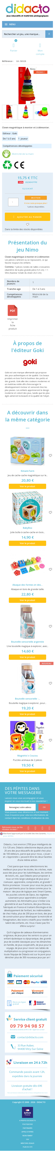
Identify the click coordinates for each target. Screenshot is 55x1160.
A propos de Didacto (27, 1120)
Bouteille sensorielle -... (27, 698)
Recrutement (28, 1136)
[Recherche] (49, 34)
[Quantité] (13, 202)
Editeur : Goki (10, 133)
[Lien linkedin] (49, 829)
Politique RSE (27, 1124)
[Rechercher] (26, 34)
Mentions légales (27, 1143)
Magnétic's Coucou (27, 755)
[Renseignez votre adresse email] (20, 807)
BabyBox (27, 527)
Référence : (8, 61)
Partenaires (27, 1128)
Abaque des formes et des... (27, 584)
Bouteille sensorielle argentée (27, 641)
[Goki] (27, 361)
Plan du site (27, 1147)
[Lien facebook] (28, 829)
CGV (27, 1139)
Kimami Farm (27, 470)
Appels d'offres (27, 1132)
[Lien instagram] (42, 829)
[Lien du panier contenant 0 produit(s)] (13, 48)
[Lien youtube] (35, 829)
